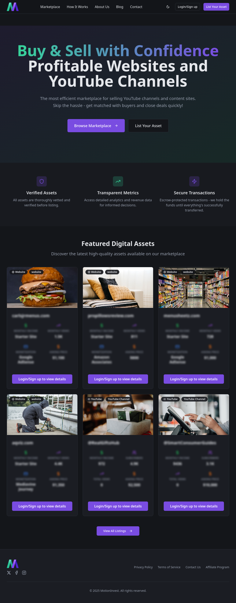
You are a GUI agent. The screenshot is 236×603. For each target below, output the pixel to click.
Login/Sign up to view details (42, 379)
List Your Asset (216, 7)
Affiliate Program (217, 567)
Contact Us (192, 567)
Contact (136, 6)
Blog (119, 6)
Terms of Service (169, 567)
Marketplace (50, 6)
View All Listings (118, 531)
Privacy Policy (143, 567)
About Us (102, 6)
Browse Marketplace (96, 125)
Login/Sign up (188, 7)
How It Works (77, 6)
